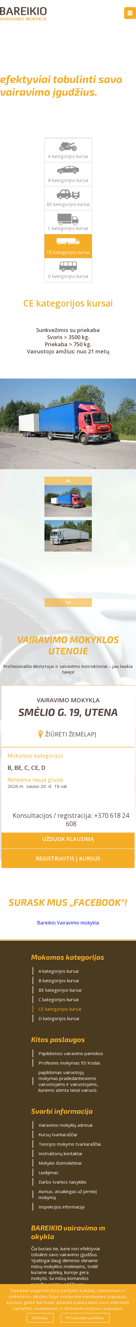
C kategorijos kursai (68, 228)
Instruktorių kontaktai (60, 1153)
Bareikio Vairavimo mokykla (68, 922)
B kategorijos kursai (68, 180)
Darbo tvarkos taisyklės (63, 1182)
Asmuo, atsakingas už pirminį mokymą (68, 1194)
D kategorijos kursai (68, 276)
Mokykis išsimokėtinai (60, 1163)
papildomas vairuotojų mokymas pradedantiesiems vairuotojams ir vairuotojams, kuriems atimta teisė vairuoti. (68, 1081)
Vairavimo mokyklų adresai (65, 1125)
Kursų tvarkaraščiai (58, 1134)
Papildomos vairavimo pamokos (71, 1053)
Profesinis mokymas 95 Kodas (69, 1063)
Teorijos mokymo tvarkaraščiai (70, 1144)
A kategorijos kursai (68, 156)
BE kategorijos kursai (68, 204)
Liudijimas (48, 1172)
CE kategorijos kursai (68, 252)
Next (68, 602)
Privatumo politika (85, 1317)
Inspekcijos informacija (61, 1207)
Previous (68, 481)
